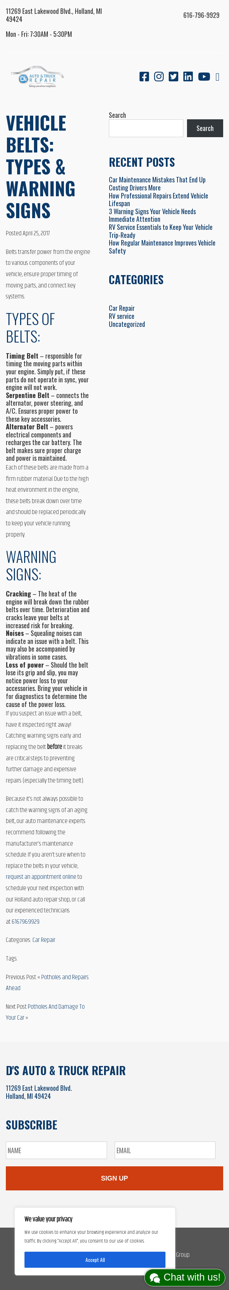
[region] (95, 1241)
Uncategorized (127, 324)
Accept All (95, 1259)
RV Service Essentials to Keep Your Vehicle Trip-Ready (161, 231)
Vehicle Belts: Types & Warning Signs (41, 166)
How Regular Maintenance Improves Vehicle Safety (162, 246)
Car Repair (44, 940)
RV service (121, 316)
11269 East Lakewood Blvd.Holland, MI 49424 (39, 1092)
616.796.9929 (25, 922)
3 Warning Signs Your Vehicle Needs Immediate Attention (152, 215)
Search (117, 115)
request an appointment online (41, 877)
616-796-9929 (201, 15)
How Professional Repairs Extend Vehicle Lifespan (158, 199)
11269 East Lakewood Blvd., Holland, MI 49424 (54, 15)
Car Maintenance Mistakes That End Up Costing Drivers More (157, 183)
